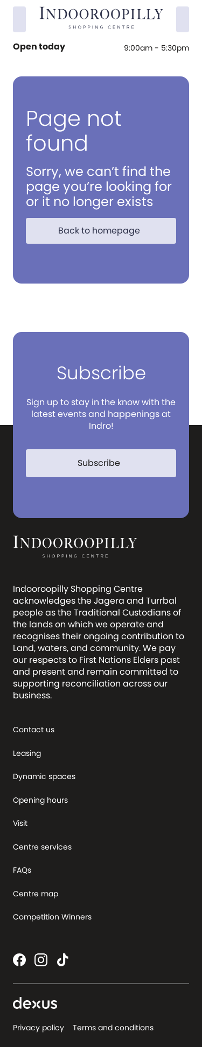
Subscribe (105, 463)
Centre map (35, 893)
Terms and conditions (113, 1027)
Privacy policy (38, 1027)
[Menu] (182, 19)
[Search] (19, 19)
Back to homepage (105, 230)
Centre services (42, 846)
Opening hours (40, 800)
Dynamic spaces (44, 776)
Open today (40, 47)
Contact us (33, 729)
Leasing (27, 753)
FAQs (22, 870)
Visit (20, 823)
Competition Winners (52, 916)
